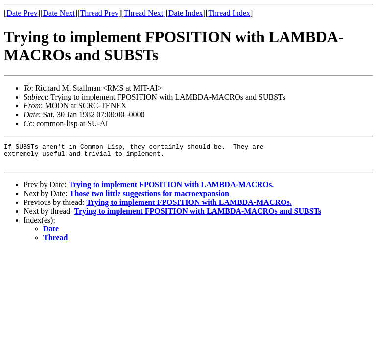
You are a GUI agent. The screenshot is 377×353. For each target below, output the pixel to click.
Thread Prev (99, 13)
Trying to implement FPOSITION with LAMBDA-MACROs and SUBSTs (198, 215)
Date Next (59, 13)
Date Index (185, 13)
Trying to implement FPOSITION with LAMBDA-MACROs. (171, 189)
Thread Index (229, 13)
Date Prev (22, 13)
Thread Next (143, 13)
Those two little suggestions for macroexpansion (149, 198)
